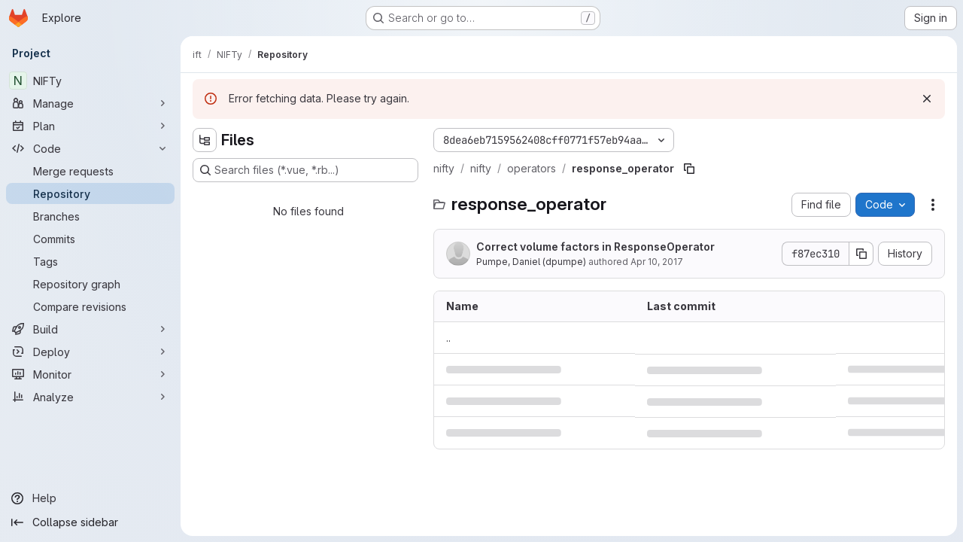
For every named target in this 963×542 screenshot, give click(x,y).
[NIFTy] (90, 80)
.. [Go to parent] (448, 337)
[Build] (90, 329)
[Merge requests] (90, 170)
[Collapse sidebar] (90, 522)
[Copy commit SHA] (861, 254)
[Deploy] (90, 351)
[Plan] (90, 125)
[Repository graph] (90, 283)
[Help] (90, 498)
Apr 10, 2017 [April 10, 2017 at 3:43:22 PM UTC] (656, 261)
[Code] (90, 148)
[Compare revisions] (90, 306)
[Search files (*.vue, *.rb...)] (305, 170)
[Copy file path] (689, 169)
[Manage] (90, 103)
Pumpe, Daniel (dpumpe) (531, 261)
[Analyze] (90, 396)
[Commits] (90, 238)
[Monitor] (90, 374)
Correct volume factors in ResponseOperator (595, 246)
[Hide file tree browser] (205, 140)
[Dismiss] (927, 99)
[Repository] (90, 193)
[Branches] (90, 216)
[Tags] (90, 261)
